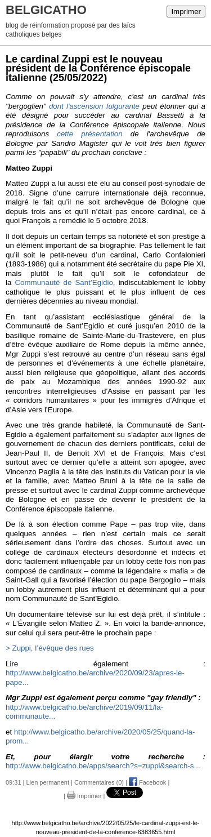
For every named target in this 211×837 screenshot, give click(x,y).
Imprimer (186, 11)
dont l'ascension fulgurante (94, 106)
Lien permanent (47, 782)
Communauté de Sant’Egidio (64, 282)
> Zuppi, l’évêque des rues (50, 648)
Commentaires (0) (99, 782)
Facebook (147, 782)
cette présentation (89, 134)
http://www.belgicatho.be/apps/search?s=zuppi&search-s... (103, 766)
